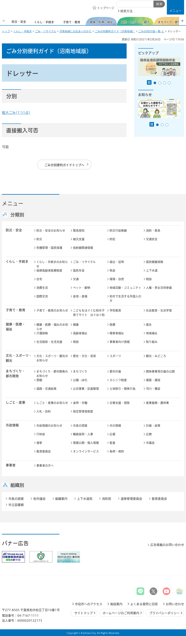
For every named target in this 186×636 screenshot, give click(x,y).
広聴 (149, 434)
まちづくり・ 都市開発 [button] (15, 373)
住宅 (39, 279)
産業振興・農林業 (157, 402)
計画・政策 (153, 425)
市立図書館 (16, 504)
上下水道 (151, 270)
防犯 (112, 239)
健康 (76, 324)
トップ (6, 31)
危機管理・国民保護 (49, 247)
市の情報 (115, 425)
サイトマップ (83, 613)
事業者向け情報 (120, 341)
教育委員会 (43, 451)
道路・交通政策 (46, 388)
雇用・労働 (80, 402)
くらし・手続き (22, 31)
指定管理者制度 (83, 411)
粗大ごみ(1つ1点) (16, 112)
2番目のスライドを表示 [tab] (159, 82)
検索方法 (126, 11)
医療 (112, 324)
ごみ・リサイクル (45, 31)
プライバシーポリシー (164, 613)
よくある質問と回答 (144, 604)
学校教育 (115, 310)
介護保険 (42, 333)
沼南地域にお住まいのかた (75, 31)
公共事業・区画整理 (86, 388)
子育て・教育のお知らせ (52, 310)
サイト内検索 (120, 4)
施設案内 (116, 604)
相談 (149, 279)
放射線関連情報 (83, 247)
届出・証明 (117, 261)
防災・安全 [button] (14, 230)
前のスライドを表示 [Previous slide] (4, 20)
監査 (112, 442)
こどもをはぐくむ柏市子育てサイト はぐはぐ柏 (89, 312)
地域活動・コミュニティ (125, 287)
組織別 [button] (17, 485)
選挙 (39, 442)
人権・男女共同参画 (159, 287)
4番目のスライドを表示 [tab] (169, 82)
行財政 (40, 434)
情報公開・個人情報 (86, 442)
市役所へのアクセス (88, 604)
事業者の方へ (45, 465)
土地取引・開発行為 (122, 388)
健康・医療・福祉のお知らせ (52, 326)
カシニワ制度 (118, 380)
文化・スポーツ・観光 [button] (19, 358)
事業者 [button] (11, 465)
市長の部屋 (80, 425)
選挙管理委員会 (131, 498)
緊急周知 (78, 230)
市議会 (150, 442)
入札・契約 (43, 411)
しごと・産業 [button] (15, 402)
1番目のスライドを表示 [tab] (154, 82)
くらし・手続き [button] (17, 261)
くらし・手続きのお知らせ (52, 264)
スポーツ (115, 356)
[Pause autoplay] (149, 82)
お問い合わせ (175, 604)
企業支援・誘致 (120, 402)
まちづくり (80, 371)
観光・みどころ (156, 356)
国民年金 (78, 270)
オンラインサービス (86, 451)
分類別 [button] (17, 214)
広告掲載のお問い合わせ (167, 544)
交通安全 (151, 239)
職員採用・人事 (83, 434)
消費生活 (42, 287)
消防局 (106, 498)
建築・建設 (153, 380)
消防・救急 (153, 230)
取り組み (151, 341)
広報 (112, 434)
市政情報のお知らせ (49, 425)
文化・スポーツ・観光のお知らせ (52, 358)
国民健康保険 (154, 261)
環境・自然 (117, 279)
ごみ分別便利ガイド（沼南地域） (115, 31)
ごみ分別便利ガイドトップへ (64, 165)
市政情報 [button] (12, 425)
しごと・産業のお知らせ (52, 402)
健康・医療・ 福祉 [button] (15, 327)
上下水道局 (84, 498)
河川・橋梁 (153, 388)
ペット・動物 (81, 287)
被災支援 (78, 239)
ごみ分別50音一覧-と (151, 31)
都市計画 (115, 371)
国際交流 (42, 296)
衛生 (149, 324)
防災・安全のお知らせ (50, 230)
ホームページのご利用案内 (121, 613)
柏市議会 (39, 498)
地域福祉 (151, 333)
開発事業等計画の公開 (160, 371)
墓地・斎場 (80, 296)
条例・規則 (117, 451)
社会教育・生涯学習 (159, 310)
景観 (39, 380)
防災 (39, 239)
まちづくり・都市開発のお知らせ (52, 373)
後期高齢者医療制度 (49, 270)
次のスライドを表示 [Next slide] (182, 20)
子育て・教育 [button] (15, 310)
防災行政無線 (118, 230)
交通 (76, 279)
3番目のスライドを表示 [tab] (164, 82)
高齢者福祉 (80, 333)
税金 (112, 270)
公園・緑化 (80, 380)
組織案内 (61, 498)
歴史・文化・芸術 (84, 356)
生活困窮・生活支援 (49, 341)
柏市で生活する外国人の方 (125, 298)
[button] (175, 7)
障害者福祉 (117, 333)
